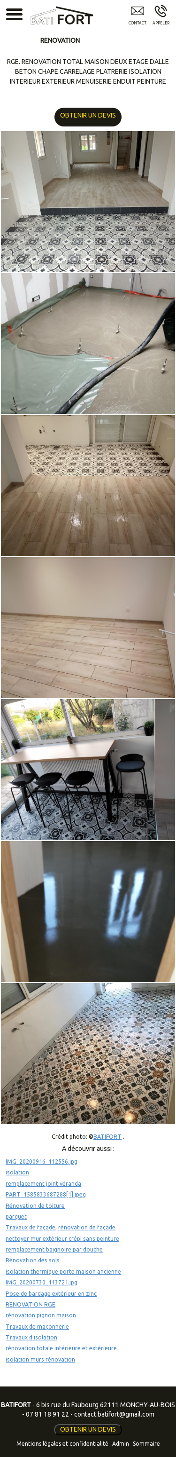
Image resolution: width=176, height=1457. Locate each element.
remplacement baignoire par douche (54, 1249)
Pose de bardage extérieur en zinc (51, 1294)
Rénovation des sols (33, 1260)
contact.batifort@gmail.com (114, 1414)
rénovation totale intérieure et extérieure (61, 1348)
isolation (17, 1172)
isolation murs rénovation (40, 1359)
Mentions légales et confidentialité (62, 1444)
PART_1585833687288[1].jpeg (46, 1194)
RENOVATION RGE (30, 1304)
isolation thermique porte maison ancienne (63, 1271)
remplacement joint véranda (43, 1184)
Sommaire (146, 1444)
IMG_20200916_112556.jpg (41, 1161)
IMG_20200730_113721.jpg (41, 1282)
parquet (16, 1216)
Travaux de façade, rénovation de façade (60, 1227)
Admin (120, 1444)
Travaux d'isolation (31, 1337)
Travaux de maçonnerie (37, 1326)
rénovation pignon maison (41, 1315)
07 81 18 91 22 (47, 1414)
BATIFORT (107, 1137)
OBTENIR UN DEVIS (87, 115)
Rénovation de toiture (35, 1206)
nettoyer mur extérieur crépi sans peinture (62, 1239)
